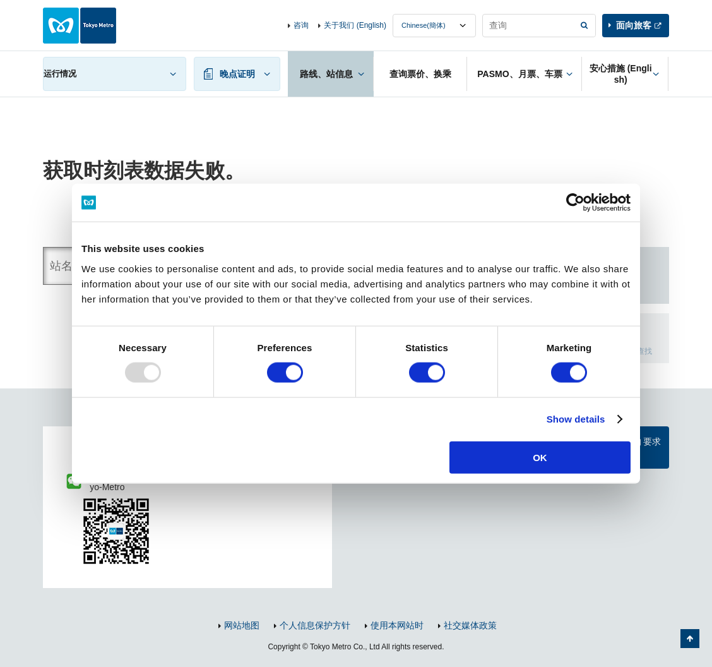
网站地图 (241, 625)
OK (540, 457)
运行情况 (60, 73)
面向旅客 (633, 25)
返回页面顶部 (689, 638)
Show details (576, 419)
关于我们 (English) (355, 25)
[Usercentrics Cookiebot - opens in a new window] (575, 202)
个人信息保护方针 (315, 625)
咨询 (301, 25)
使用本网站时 (397, 625)
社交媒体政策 (470, 625)
